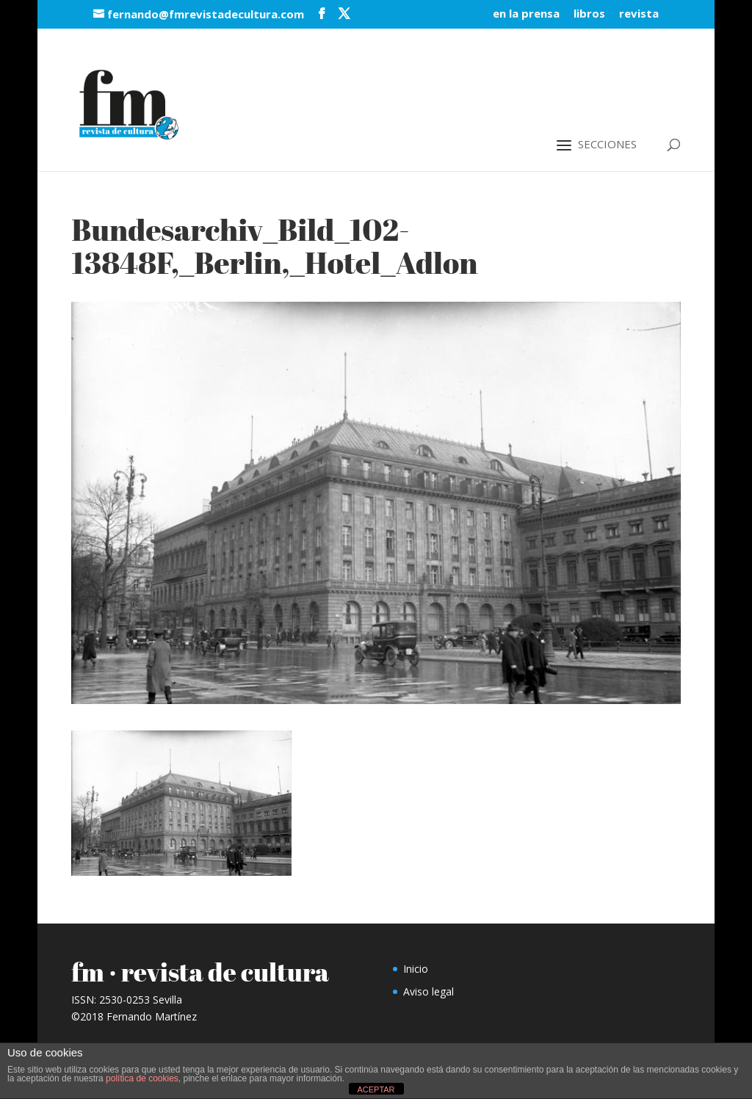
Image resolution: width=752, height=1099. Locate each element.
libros (589, 14)
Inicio (415, 969)
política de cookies (142, 1078)
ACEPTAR (375, 1089)
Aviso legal (428, 991)
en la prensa (526, 14)
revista (639, 14)
